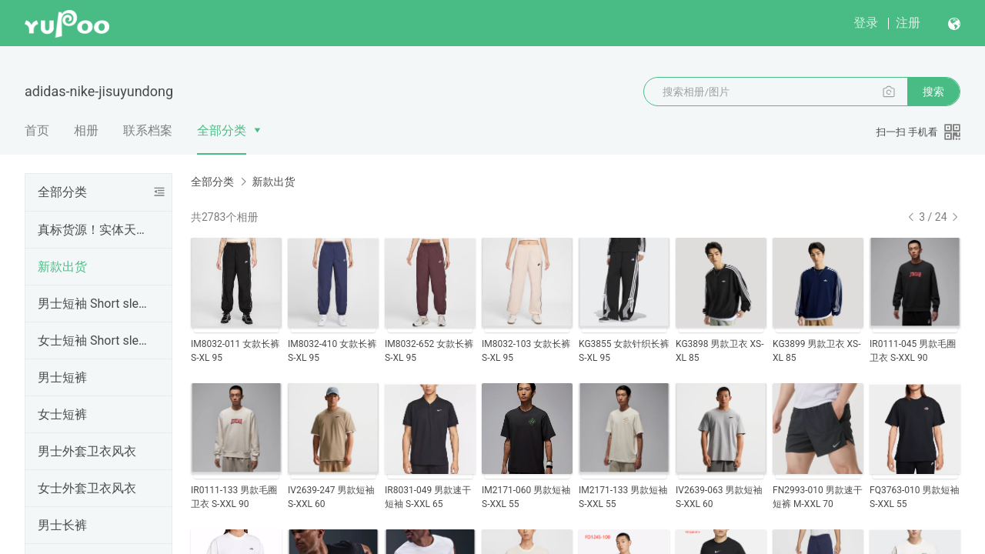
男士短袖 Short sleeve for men (95, 303)
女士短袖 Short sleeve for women (95, 340)
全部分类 (221, 130)
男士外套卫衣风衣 (87, 451)
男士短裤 (62, 377)
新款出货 (62, 266)
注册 (908, 22)
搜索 (933, 91)
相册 (86, 130)
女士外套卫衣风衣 (87, 488)
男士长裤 (62, 525)
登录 (865, 22)
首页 (37, 130)
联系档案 (147, 130)
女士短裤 (62, 414)
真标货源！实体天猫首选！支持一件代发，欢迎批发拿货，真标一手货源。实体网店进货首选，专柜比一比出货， (95, 229)
